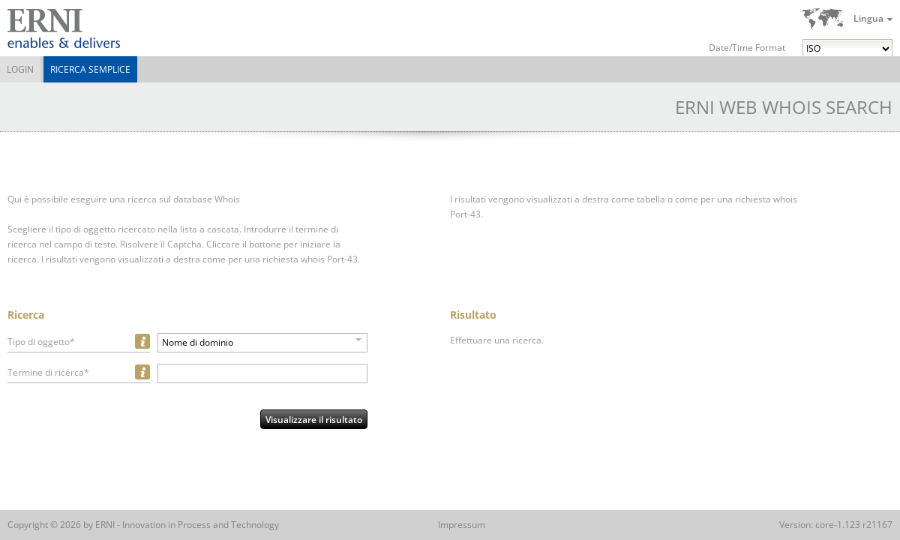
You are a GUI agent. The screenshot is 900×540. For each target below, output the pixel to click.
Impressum (461, 524)
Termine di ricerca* (48, 372)
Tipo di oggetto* (41, 341)
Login (20, 69)
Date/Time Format (747, 47)
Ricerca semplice (90, 69)
